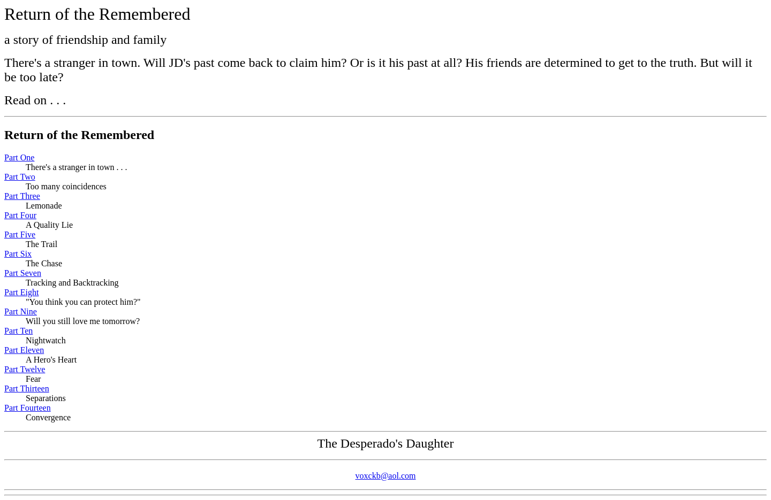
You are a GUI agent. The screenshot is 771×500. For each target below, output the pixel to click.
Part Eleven (24, 350)
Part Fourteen (27, 407)
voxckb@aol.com (386, 475)
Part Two (19, 176)
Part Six (18, 253)
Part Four (20, 215)
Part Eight (21, 292)
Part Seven (22, 273)
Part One (19, 157)
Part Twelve (24, 369)
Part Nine (20, 311)
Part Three (22, 196)
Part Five (19, 234)
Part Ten (18, 330)
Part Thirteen (26, 388)
